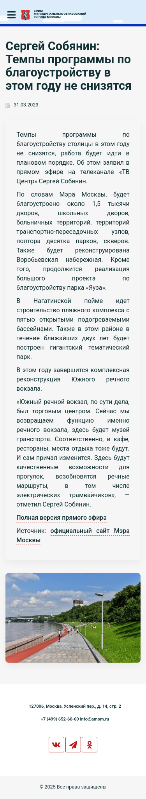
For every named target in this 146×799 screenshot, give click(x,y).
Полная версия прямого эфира (61, 517)
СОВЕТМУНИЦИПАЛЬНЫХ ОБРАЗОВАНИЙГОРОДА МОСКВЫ (60, 14)
